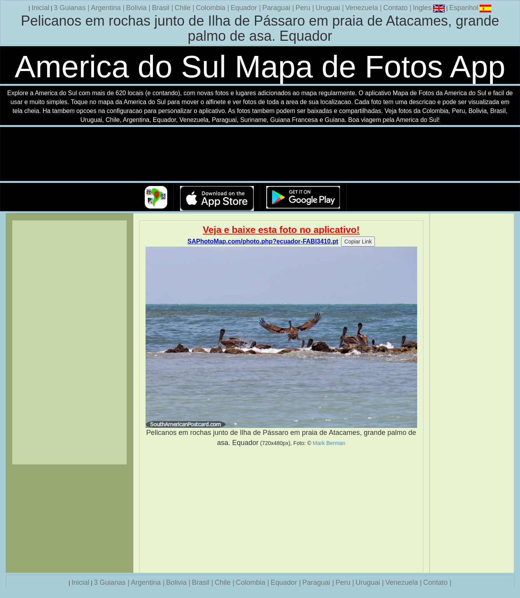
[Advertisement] (281, 509)
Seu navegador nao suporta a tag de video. (260, 154)
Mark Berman (329, 443)
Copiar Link (358, 241)
